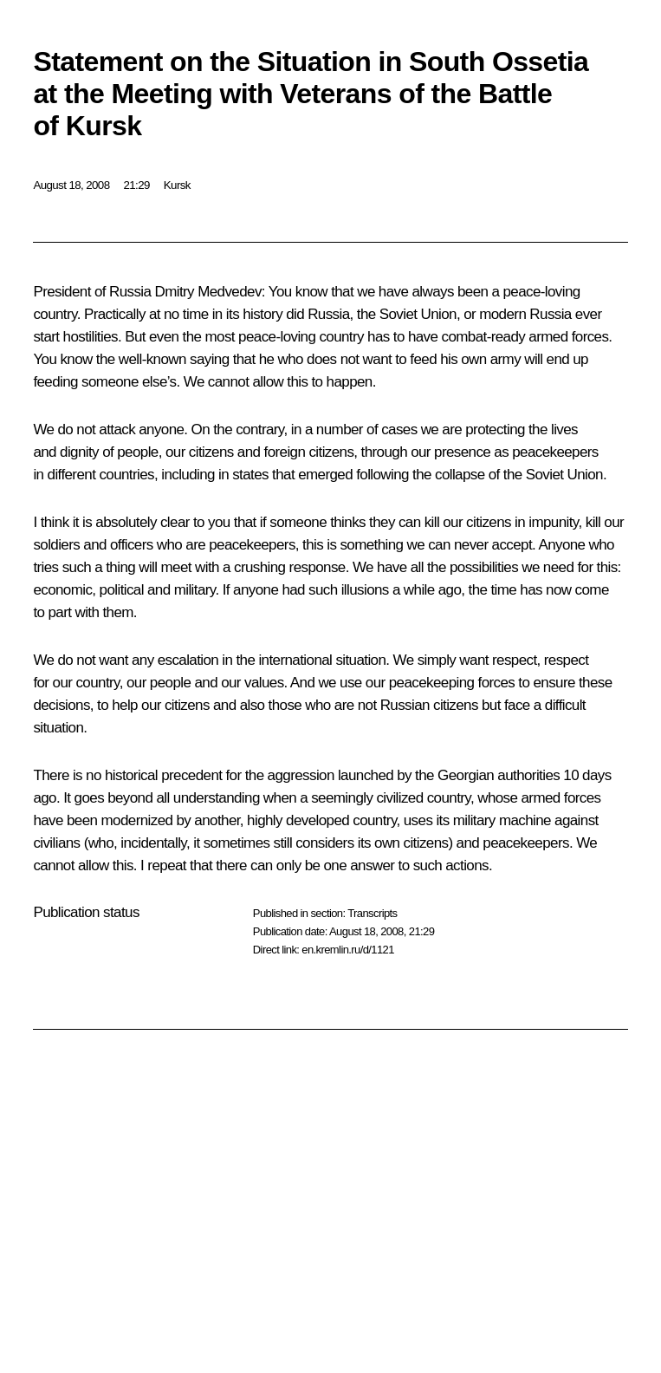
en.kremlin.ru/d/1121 (347, 949)
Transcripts (372, 913)
